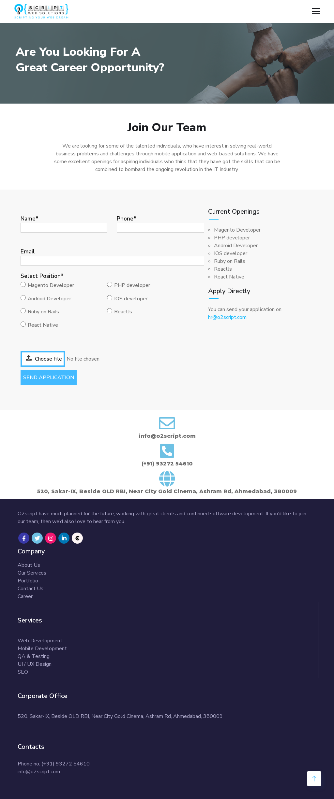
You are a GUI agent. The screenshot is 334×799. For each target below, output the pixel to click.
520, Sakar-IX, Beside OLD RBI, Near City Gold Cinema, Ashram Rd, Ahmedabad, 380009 (120, 716)
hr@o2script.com (227, 317)
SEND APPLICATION (48, 377)
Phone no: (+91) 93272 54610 (54, 763)
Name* (64, 223)
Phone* (160, 223)
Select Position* (42, 276)
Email (112, 256)
